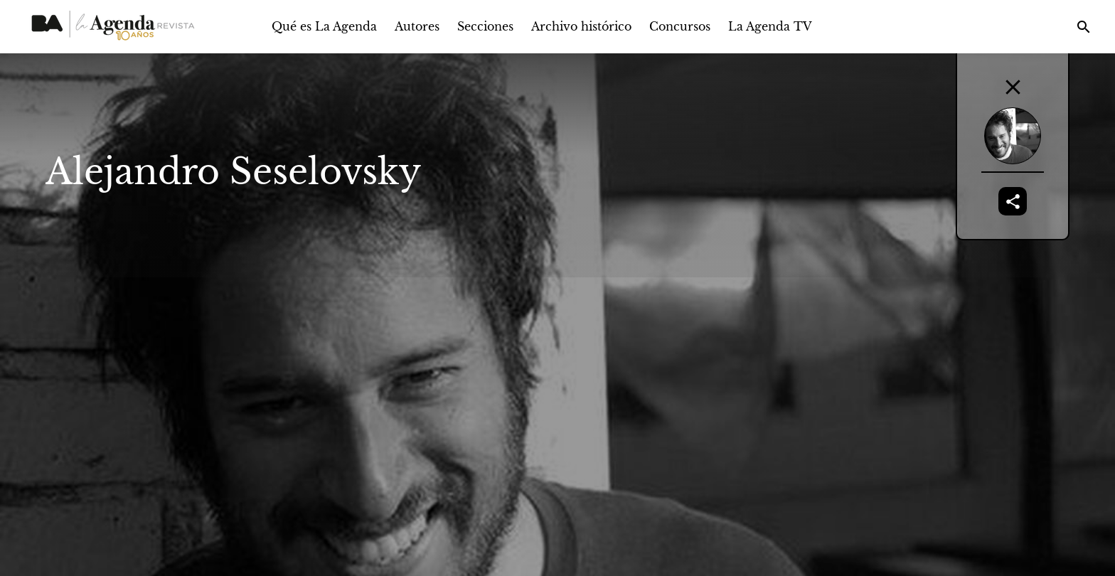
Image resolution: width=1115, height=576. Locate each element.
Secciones (485, 26)
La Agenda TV (770, 26)
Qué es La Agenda (324, 26)
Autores (417, 26)
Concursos (679, 26)
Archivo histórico (581, 26)
